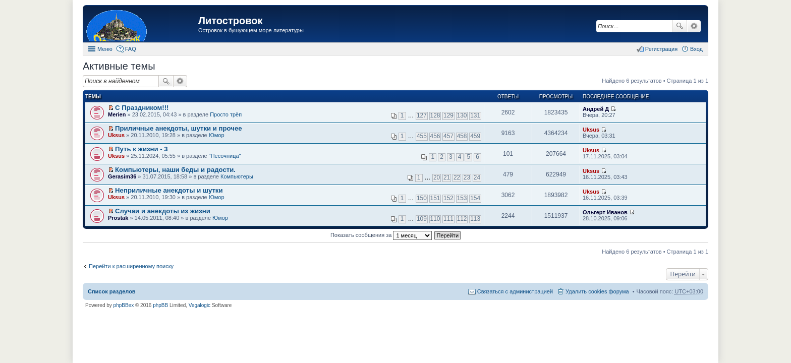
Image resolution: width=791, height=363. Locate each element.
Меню (104, 49)
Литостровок (230, 20)
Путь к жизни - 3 (141, 149)
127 (422, 115)
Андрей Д (596, 109)
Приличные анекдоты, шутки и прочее (178, 128)
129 (448, 115)
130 (462, 115)
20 (436, 177)
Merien (117, 114)
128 (435, 115)
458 (462, 136)
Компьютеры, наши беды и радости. (175, 169)
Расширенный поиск (694, 26)
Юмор (216, 135)
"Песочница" (225, 156)
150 (422, 198)
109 (422, 218)
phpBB (160, 305)
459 (475, 136)
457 (448, 136)
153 (462, 198)
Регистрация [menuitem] (661, 49)
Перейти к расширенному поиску (131, 266)
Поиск (679, 26)
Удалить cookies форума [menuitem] (597, 291)
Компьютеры (236, 176)
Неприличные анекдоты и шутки (169, 190)
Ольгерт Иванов (605, 212)
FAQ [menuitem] (130, 49)
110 (435, 218)
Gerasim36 (122, 176)
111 (448, 218)
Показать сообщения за (381, 235)
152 (448, 198)
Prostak (118, 218)
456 (435, 136)
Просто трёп (226, 114)
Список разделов (112, 291)
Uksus (116, 135)
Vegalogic (199, 305)
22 (457, 177)
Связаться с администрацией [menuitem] (515, 291)
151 (435, 198)
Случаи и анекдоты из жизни (162, 211)
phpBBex (124, 305)
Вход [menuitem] (696, 49)
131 (475, 115)
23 (467, 177)
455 (422, 136)
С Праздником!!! (141, 107)
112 (462, 218)
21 (446, 177)
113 (475, 218)
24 (477, 177)
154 (475, 198)
